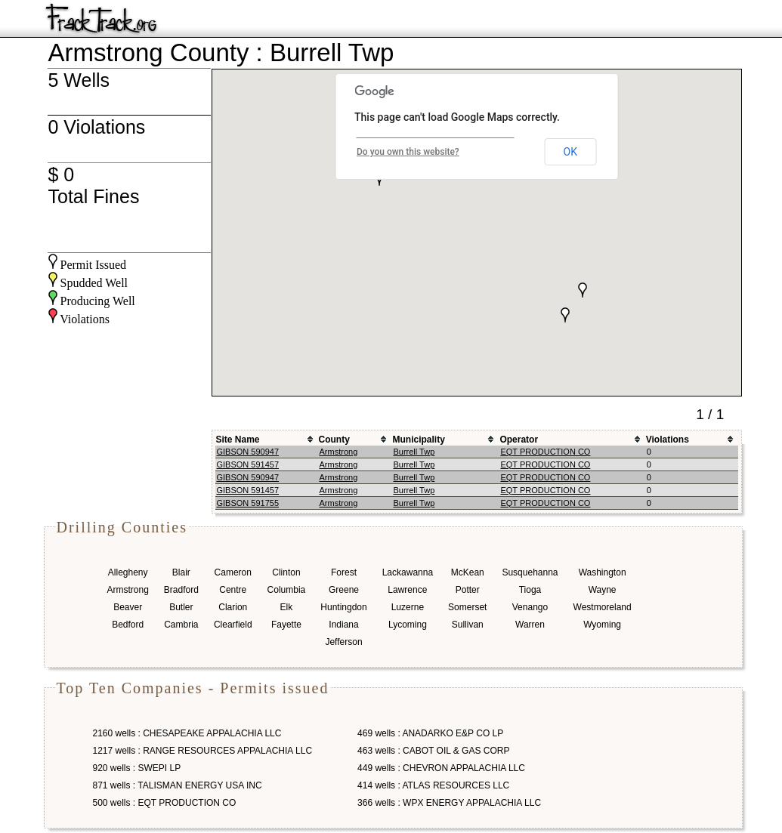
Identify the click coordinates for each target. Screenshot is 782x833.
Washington (602, 572)
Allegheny (128, 572)
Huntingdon (343, 607)
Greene (344, 590)
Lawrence (407, 590)
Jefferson (343, 642)
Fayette (286, 624)
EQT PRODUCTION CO (545, 451)
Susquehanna (530, 572)
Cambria (181, 624)
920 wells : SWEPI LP (137, 768)
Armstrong (339, 451)
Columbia (286, 590)
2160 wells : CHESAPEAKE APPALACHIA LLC (187, 733)
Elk (286, 607)
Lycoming (407, 624)
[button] (565, 314)
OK (570, 152)
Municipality (418, 439)
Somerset (467, 607)
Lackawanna (407, 572)
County (334, 439)
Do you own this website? (408, 152)
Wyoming (602, 624)
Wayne (603, 590)
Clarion (232, 607)
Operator (518, 439)
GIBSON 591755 (248, 503)
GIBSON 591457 (248, 464)
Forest (344, 572)
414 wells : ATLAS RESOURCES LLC (433, 785)
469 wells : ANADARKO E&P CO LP (430, 733)
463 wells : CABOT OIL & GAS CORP (433, 750)
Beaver (127, 607)
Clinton (286, 572)
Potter (468, 590)
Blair (181, 572)
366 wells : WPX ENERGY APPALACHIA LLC (449, 803)
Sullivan (468, 624)
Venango (530, 607)
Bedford (128, 624)
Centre (232, 590)
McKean (467, 572)
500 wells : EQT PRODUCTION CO (164, 803)
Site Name (238, 439)
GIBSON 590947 (248, 451)
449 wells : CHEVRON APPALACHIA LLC (441, 768)
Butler (181, 607)
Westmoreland (602, 607)
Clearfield (233, 624)
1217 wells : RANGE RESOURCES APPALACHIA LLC (203, 750)
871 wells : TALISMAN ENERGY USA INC (177, 785)
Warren (530, 624)
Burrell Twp (413, 451)
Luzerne (407, 607)
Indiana (343, 624)
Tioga (530, 590)
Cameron (233, 572)
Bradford (181, 590)
